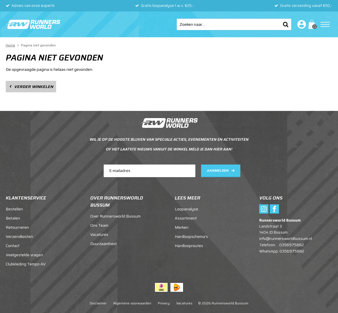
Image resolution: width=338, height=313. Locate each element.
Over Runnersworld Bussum (115, 216)
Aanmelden (218, 170)
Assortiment (186, 218)
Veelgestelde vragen (24, 255)
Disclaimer (98, 303)
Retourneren (17, 227)
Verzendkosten (19, 236)
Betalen (13, 218)
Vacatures (99, 234)
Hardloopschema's (191, 236)
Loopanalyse (186, 209)
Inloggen (300, 24)
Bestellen (14, 209)
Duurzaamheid (103, 243)
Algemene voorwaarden (132, 303)
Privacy (164, 303)
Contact (12, 245)
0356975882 (291, 245)
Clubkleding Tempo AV (26, 264)
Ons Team (99, 225)
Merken (181, 227)
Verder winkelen (33, 86)
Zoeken (285, 24)
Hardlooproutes (189, 245)
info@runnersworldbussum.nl (285, 238)
